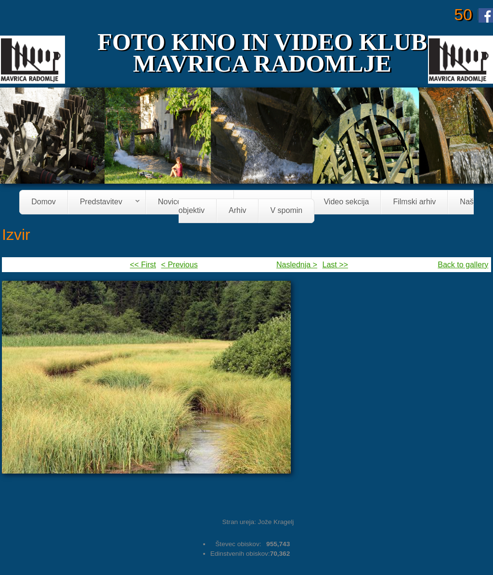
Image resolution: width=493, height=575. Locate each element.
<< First (143, 265)
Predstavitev (104, 202)
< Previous (179, 265)
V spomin (287, 211)
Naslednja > (296, 265)
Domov (43, 202)
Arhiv (237, 211)
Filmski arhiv (414, 202)
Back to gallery (463, 265)
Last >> (335, 265)
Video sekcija (346, 202)
